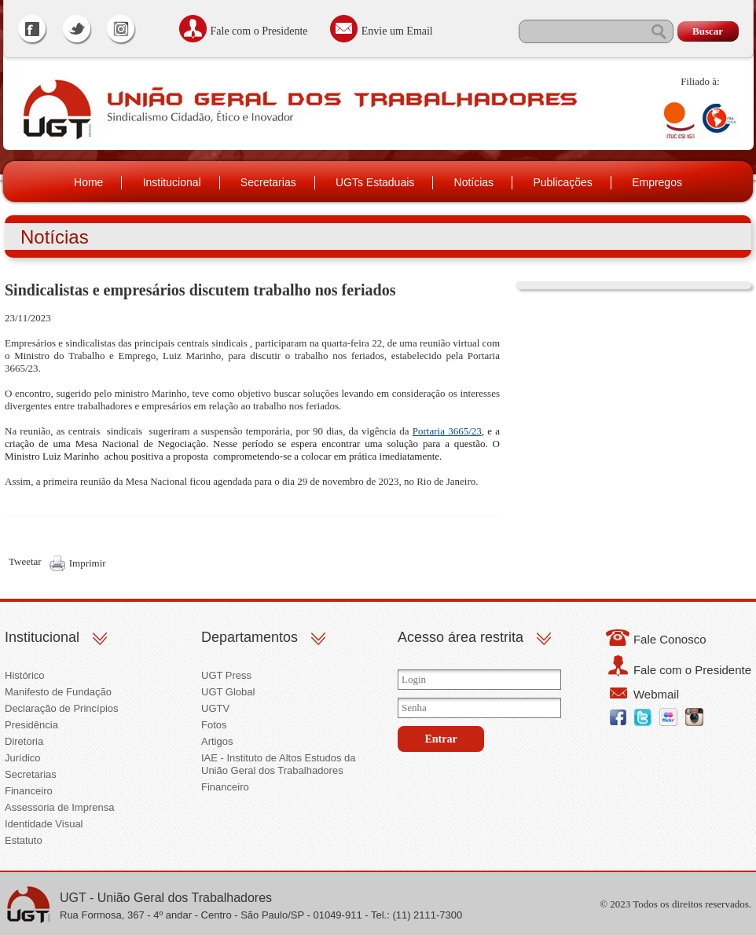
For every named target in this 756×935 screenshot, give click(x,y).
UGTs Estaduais (375, 182)
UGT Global (228, 692)
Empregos (657, 182)
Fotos (214, 725)
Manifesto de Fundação (58, 692)
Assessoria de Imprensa (59, 807)
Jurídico (23, 758)
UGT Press (226, 675)
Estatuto (23, 840)
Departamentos (249, 637)
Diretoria (24, 741)
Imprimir (87, 563)
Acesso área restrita (460, 637)
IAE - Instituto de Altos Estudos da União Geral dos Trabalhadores (278, 764)
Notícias (474, 182)
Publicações (563, 182)
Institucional (172, 182)
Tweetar (25, 561)
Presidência (31, 725)
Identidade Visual (44, 824)
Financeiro (29, 791)
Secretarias (268, 182)
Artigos (217, 741)
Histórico (25, 675)
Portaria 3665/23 (447, 431)
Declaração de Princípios (62, 708)
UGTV (215, 708)
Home (88, 182)
